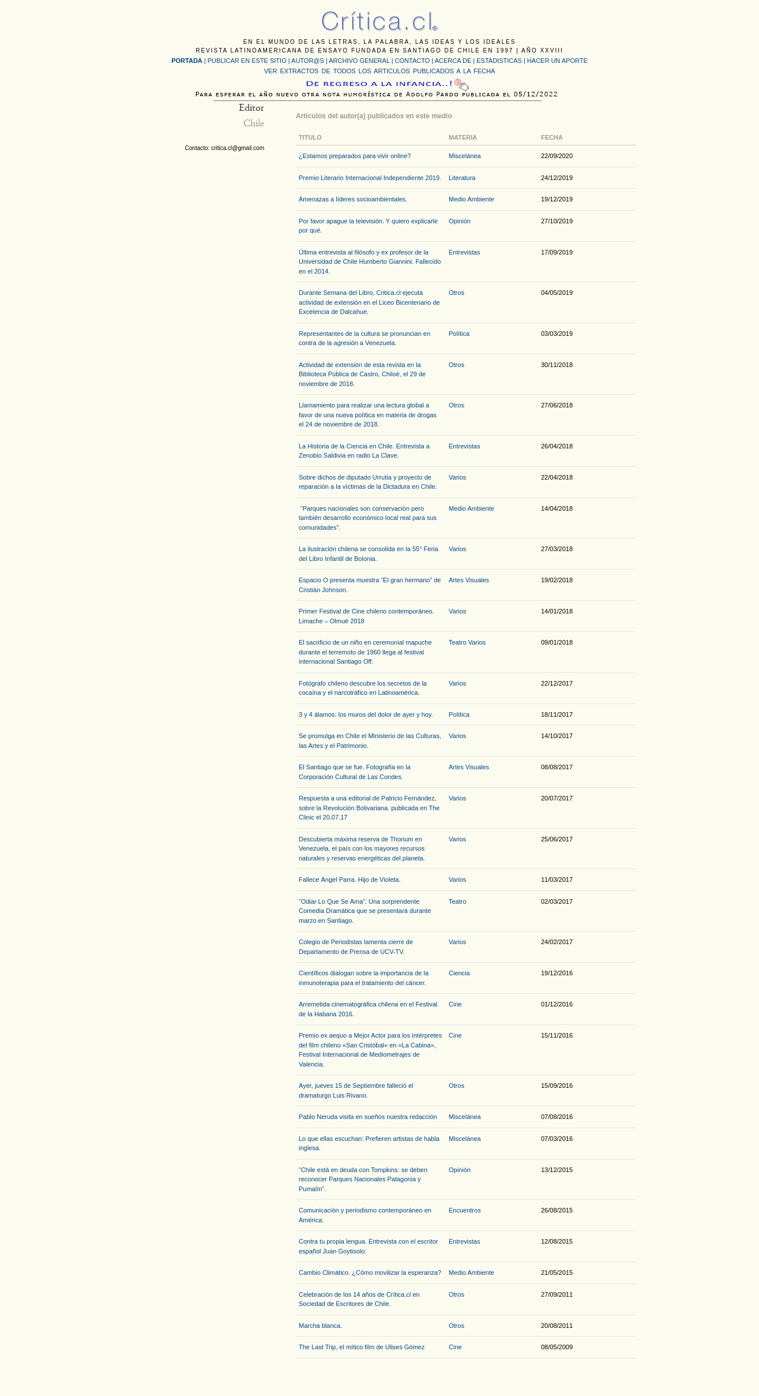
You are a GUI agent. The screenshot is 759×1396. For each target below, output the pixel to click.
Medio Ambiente (471, 199)
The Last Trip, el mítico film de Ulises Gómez (361, 1346)
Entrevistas (464, 252)
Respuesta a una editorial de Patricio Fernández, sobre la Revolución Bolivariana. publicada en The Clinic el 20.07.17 (369, 808)
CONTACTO (412, 60)
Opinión (460, 221)
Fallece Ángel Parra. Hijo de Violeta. (350, 879)
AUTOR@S (308, 60)
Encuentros (465, 1210)
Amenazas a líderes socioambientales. (353, 199)
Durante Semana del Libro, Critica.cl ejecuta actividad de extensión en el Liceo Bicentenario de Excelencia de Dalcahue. (369, 302)
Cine (455, 1004)
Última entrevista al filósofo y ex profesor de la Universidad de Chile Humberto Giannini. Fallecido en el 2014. (370, 262)
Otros (456, 292)
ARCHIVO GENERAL (359, 60)
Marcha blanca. (320, 1325)
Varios (457, 477)
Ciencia (459, 973)
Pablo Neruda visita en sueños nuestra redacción (368, 1116)
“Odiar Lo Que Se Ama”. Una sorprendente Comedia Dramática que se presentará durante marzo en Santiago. (365, 911)
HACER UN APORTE (557, 60)
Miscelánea (465, 155)
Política (459, 333)
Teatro (458, 642)
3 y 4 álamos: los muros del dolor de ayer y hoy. (366, 714)
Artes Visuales (469, 580)
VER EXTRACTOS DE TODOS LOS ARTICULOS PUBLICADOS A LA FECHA (379, 71)
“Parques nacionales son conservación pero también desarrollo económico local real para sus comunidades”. (368, 518)
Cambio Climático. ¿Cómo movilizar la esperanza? (370, 1272)
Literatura (462, 177)
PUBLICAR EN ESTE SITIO (247, 60)
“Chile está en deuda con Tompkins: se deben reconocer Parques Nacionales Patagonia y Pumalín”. (363, 1179)
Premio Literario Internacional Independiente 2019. (370, 177)
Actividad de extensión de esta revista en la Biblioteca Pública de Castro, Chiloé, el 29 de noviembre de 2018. (362, 374)
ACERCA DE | (456, 60)
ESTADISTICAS (499, 60)
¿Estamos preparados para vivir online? (355, 155)
